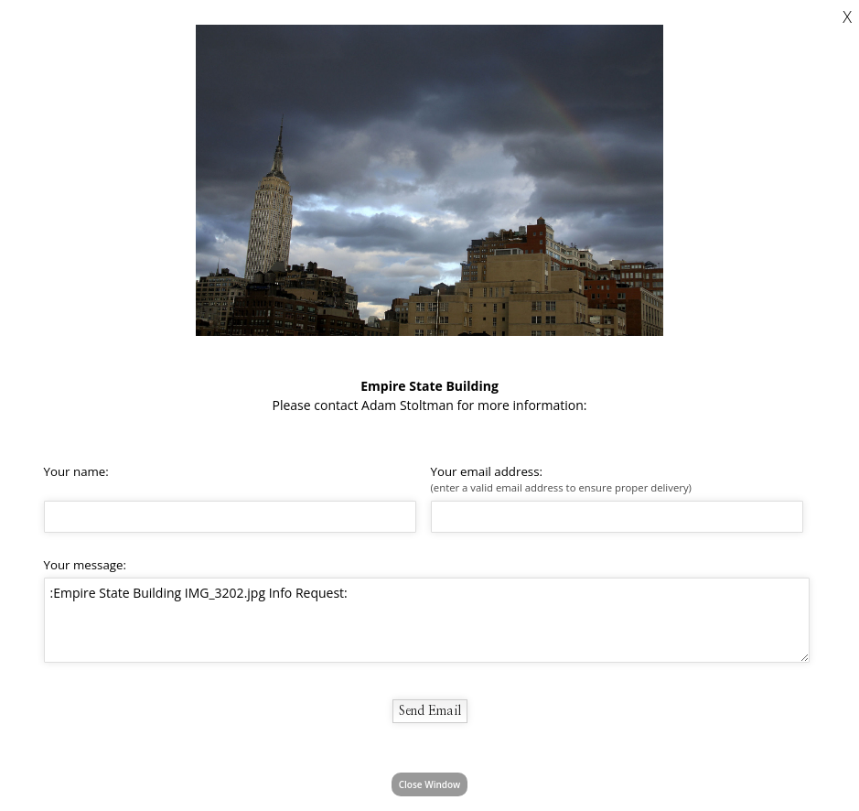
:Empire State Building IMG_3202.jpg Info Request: (427, 620)
